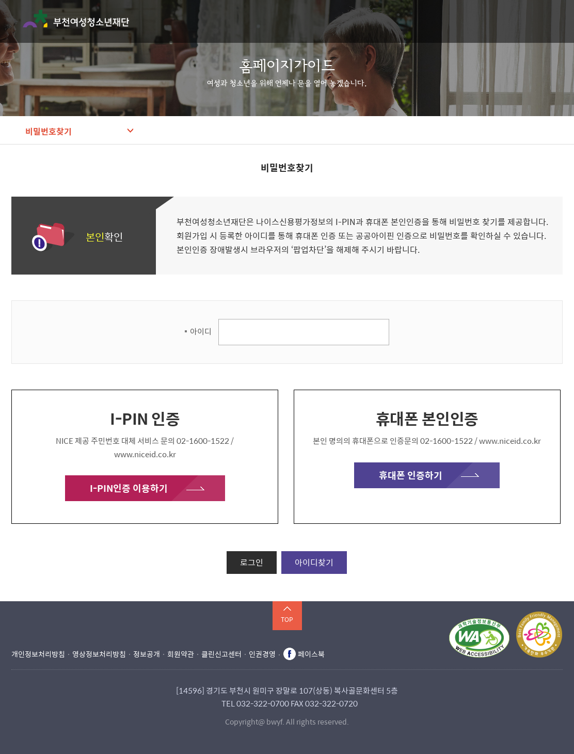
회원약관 (180, 654)
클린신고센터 (221, 654)
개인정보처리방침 (38, 654)
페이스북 (311, 654)
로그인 (251, 562)
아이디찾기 (314, 562)
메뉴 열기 (556, 21)
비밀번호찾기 (48, 131)
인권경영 (262, 654)
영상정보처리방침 (99, 654)
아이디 (201, 331)
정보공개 (146, 654)
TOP (287, 619)
